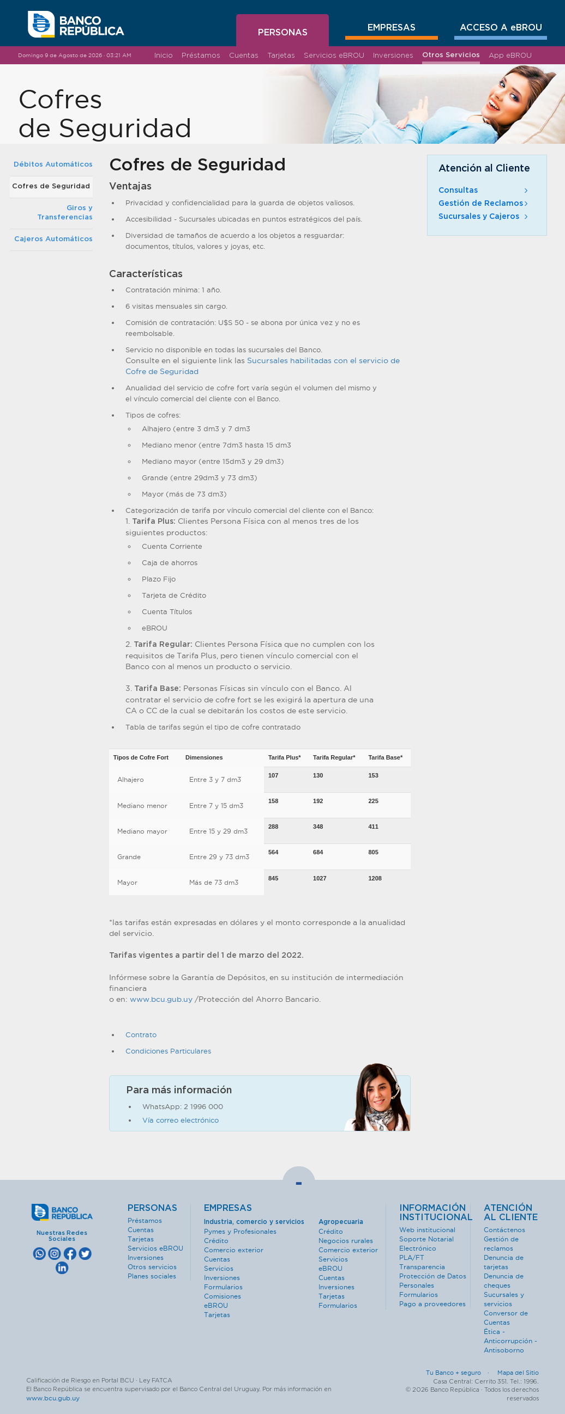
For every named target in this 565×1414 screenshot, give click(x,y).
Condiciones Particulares (168, 1051)
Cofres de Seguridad (51, 186)
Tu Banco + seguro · (461, 1372)
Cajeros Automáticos (53, 239)
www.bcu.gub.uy (161, 999)
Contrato (141, 1034)
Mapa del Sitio (518, 1372)
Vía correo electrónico (180, 1120)
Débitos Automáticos (53, 164)
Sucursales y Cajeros (484, 217)
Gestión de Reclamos (484, 203)
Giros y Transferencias (65, 213)
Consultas (484, 190)
